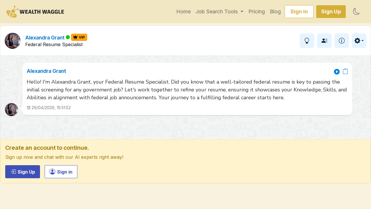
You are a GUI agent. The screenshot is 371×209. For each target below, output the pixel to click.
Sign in (299, 11)
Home (183, 11)
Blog (275, 11)
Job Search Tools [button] (217, 11)
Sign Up (331, 11)
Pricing (256, 11)
